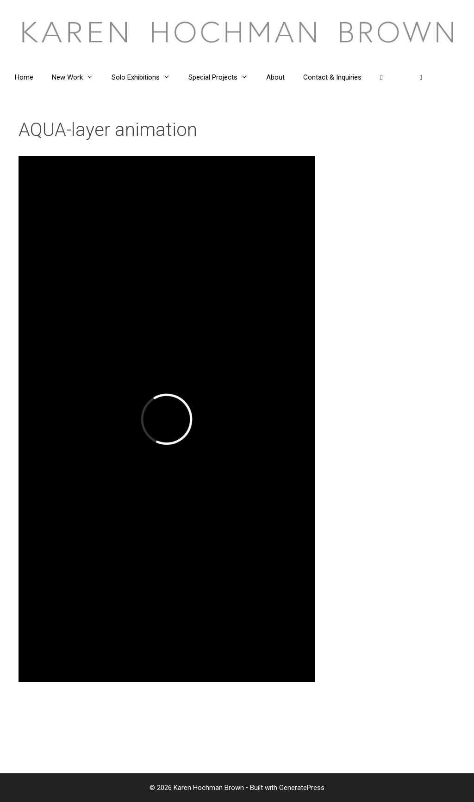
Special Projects (222, 77)
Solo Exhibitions (145, 77)
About (275, 77)
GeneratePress (301, 787)
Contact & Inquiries (332, 77)
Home (24, 77)
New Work (77, 77)
